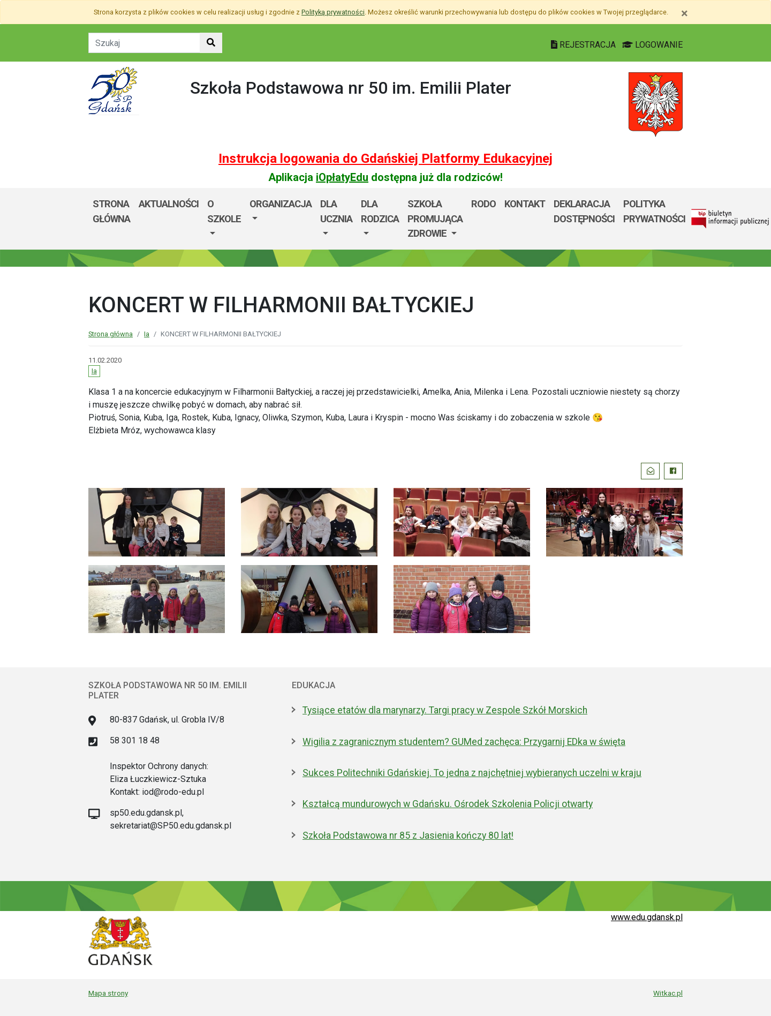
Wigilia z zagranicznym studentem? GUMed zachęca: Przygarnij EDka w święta (464, 741)
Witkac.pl (668, 993)
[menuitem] (224, 218)
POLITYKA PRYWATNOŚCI (654, 211)
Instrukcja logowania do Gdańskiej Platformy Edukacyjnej (385, 158)
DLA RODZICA (380, 211)
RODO (483, 203)
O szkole (224, 211)
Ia (146, 334)
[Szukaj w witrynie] (211, 43)
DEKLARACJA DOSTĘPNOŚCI (584, 211)
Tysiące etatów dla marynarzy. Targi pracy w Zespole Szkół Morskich (445, 710)
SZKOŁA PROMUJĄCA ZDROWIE (435, 218)
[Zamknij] (684, 13)
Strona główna (111, 211)
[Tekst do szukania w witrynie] (144, 43)
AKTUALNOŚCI (169, 203)
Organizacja (281, 203)
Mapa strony (108, 993)
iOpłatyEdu (342, 177)
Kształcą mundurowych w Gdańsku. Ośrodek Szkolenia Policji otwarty (448, 804)
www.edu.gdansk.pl (647, 917)
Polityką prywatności (333, 12)
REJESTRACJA (584, 45)
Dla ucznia (336, 211)
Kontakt (524, 203)
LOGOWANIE (652, 45)
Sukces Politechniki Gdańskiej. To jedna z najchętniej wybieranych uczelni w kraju (472, 772)
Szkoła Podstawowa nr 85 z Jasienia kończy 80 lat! (408, 835)
